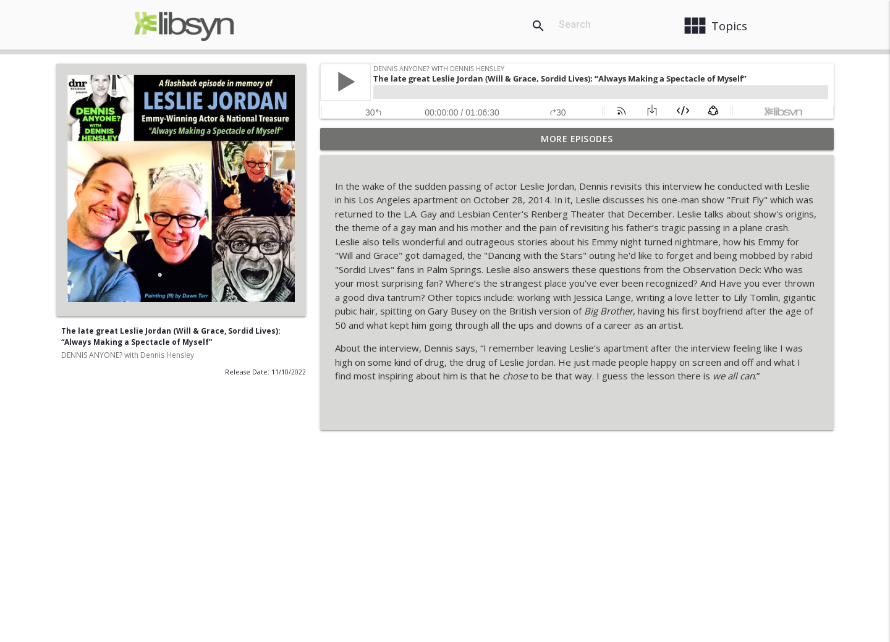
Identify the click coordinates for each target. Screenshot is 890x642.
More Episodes (577, 139)
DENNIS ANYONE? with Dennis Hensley (127, 355)
